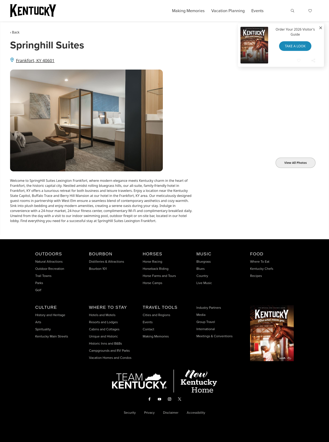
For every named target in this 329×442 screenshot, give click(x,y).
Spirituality (43, 329)
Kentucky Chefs (261, 268)
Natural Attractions (49, 261)
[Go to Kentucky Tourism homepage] (33, 10)
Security (130, 412)
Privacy (149, 412)
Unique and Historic (103, 336)
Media (200, 314)
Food (257, 254)
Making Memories (188, 11)
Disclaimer (170, 412)
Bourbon (100, 254)
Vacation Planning (228, 11)
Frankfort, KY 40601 (35, 60)
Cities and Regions (156, 315)
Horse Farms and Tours (159, 275)
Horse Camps (152, 282)
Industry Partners (208, 307)
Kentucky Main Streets (51, 336)
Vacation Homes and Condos (110, 357)
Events (257, 11)
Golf (38, 290)
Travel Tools (160, 307)
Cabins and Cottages (104, 329)
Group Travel (205, 321)
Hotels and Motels (102, 315)
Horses (152, 254)
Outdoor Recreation (49, 268)
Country (202, 275)
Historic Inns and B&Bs (105, 343)
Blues (200, 268)
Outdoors (48, 254)
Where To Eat (259, 261)
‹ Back (15, 32)
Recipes (256, 275)
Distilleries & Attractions (106, 261)
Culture (46, 307)
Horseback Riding (155, 268)
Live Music (204, 282)
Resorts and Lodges (103, 322)
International (205, 329)
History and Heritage (50, 315)
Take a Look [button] (295, 46)
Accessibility (196, 412)
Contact (148, 329)
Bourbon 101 (98, 268)
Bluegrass (203, 261)
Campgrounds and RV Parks (109, 350)
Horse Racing (152, 261)
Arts (38, 322)
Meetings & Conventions (214, 336)
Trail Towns (43, 275)
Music (204, 254)
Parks (39, 282)
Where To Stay (108, 307)
